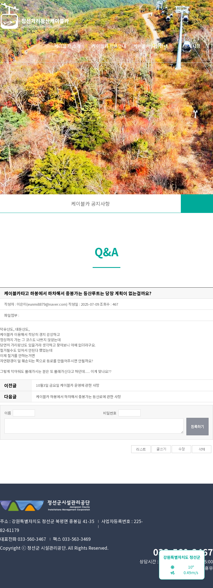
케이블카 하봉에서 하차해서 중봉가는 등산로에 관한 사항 (78, 396)
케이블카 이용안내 (109, 45)
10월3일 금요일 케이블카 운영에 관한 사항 (67, 385)
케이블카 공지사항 (90, 203)
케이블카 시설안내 (150, 45)
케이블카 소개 (67, 45)
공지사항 (192, 45)
